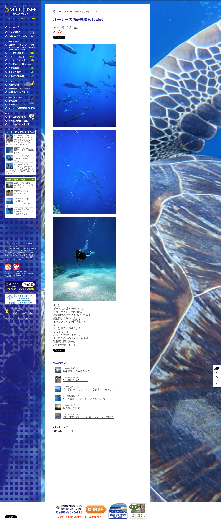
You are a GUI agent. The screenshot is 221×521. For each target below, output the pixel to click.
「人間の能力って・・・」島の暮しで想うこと (89, 389)
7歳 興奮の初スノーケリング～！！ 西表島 (88, 417)
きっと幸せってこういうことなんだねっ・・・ (89, 399)
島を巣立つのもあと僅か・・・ (80, 371)
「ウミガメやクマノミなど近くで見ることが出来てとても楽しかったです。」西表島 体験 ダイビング (20, 140)
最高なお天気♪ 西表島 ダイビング (24, 151)
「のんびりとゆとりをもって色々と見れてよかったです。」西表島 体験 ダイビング (20, 170)
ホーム (60, 11)
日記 (75, 28)
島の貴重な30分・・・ (75, 380)
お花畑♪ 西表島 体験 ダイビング (24, 159)
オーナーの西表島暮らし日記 (77, 11)
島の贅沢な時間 (71, 408)
